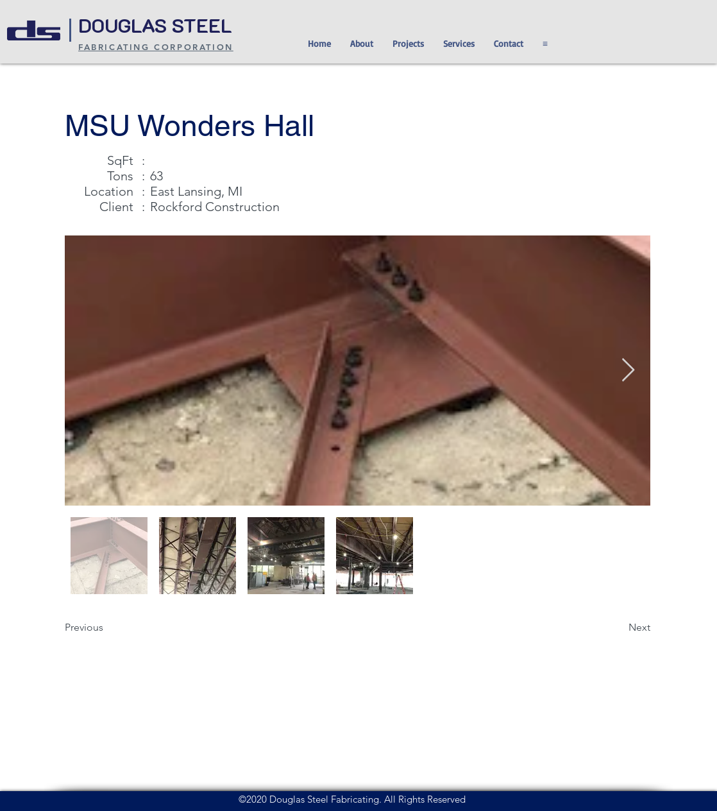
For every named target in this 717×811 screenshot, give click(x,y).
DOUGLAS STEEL (157, 25)
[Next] (618, 627)
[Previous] (107, 627)
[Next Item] (628, 370)
